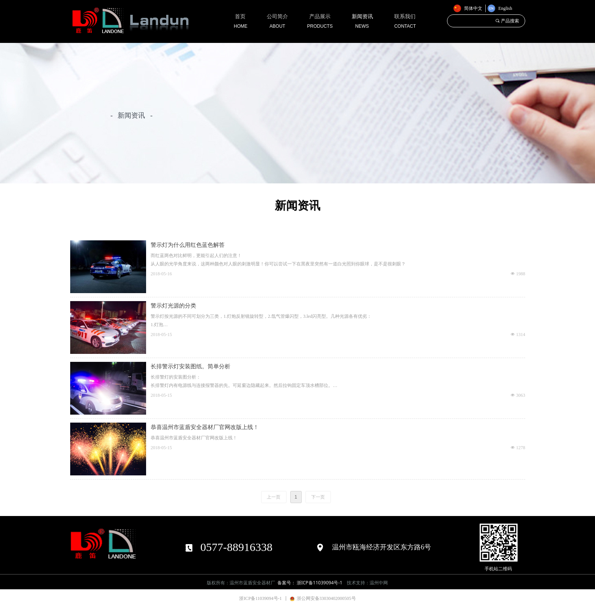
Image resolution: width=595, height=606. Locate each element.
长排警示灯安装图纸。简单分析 (190, 366)
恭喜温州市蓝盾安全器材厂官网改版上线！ (205, 427)
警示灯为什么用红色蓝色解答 (188, 245)
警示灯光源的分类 (173, 306)
